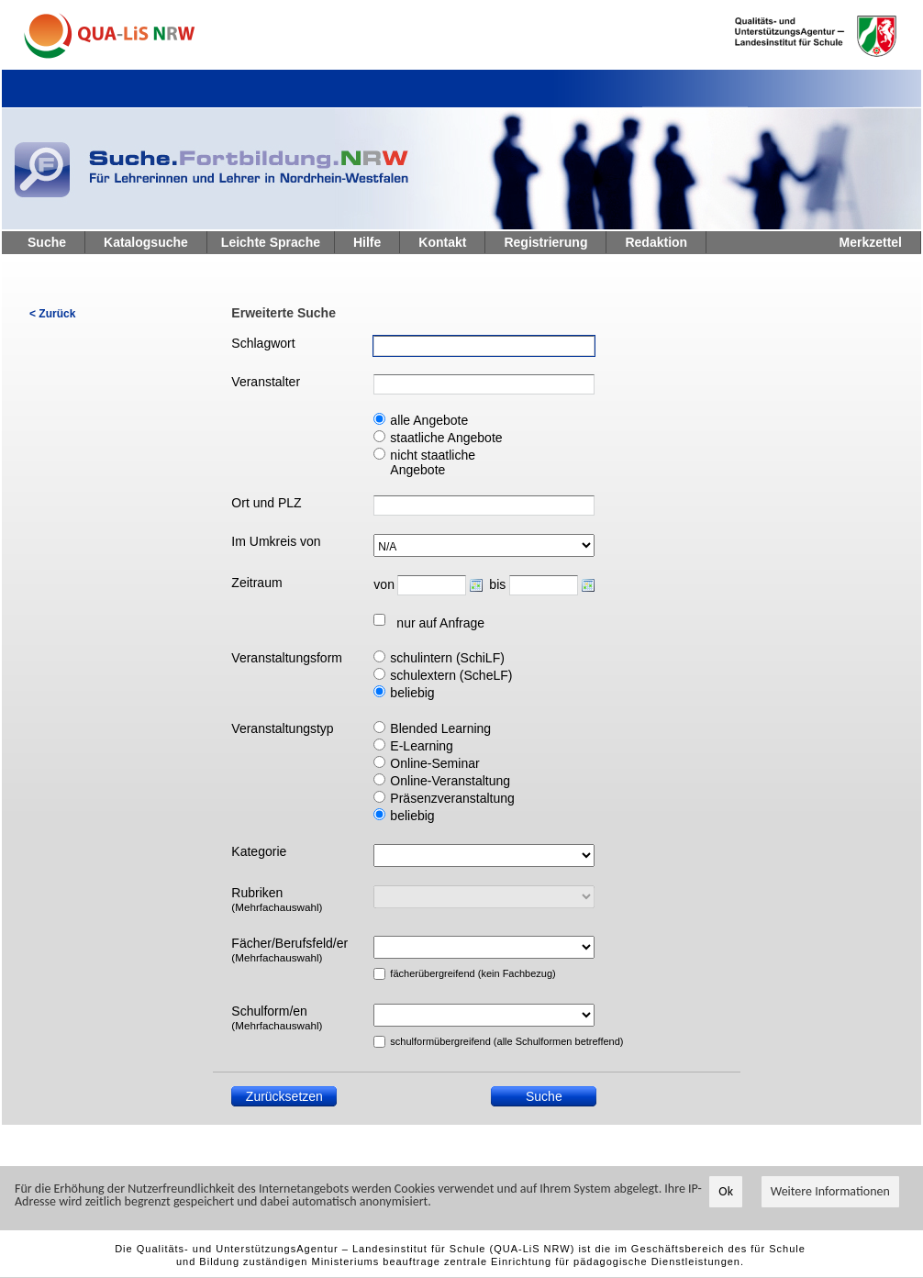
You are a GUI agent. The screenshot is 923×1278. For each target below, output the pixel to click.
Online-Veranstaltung (450, 780)
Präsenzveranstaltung (452, 798)
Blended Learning (440, 728)
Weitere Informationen (830, 1191)
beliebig (412, 692)
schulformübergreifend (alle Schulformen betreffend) (461, 1041)
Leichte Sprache (270, 242)
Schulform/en (276, 1017)
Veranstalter (265, 381)
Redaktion (656, 242)
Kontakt (442, 242)
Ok (725, 1191)
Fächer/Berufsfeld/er (289, 949)
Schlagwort (263, 343)
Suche (47, 242)
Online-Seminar (434, 763)
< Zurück (52, 313)
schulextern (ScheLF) (451, 675)
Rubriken (276, 899)
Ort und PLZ (266, 502)
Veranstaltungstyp (282, 728)
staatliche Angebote (446, 437)
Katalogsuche (146, 242)
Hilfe (367, 242)
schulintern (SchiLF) (447, 657)
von (383, 584)
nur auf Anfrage (440, 623)
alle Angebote (429, 420)
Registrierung (545, 242)
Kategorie (258, 851)
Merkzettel (871, 242)
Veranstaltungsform (286, 657)
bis (497, 584)
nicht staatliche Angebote (432, 462)
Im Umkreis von (275, 541)
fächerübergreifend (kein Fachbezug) (461, 973)
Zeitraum (256, 582)
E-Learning (421, 746)
